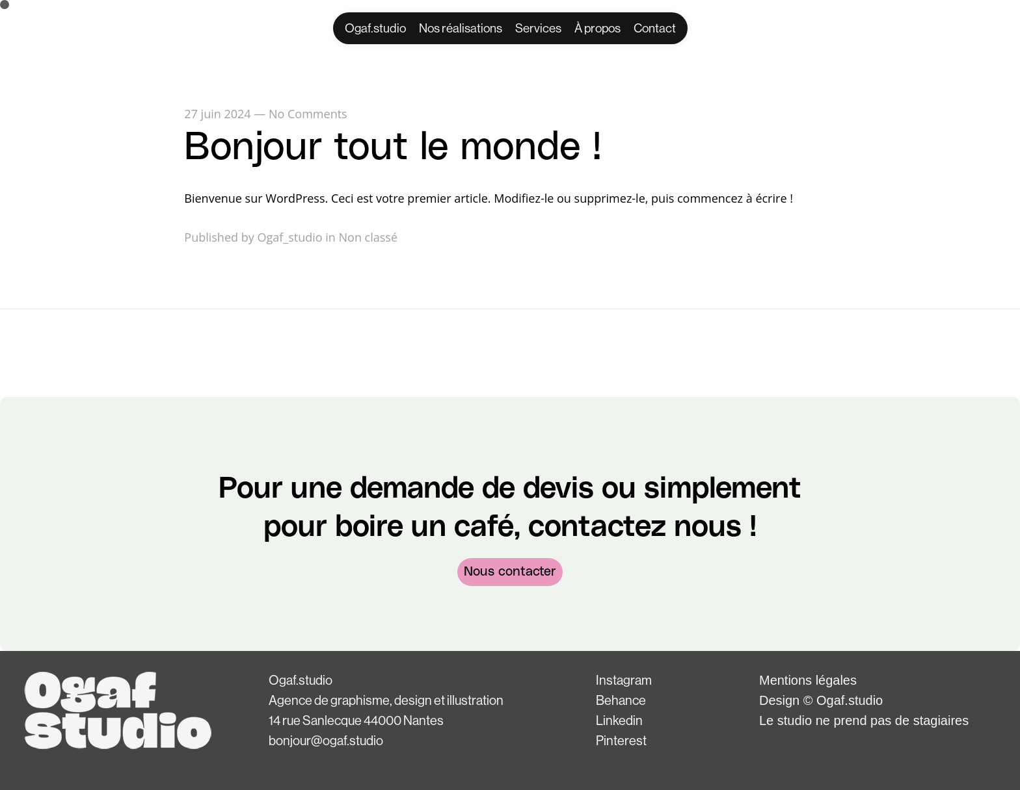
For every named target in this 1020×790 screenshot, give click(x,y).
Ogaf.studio (300, 680)
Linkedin (619, 721)
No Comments (308, 113)
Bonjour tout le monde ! (393, 147)
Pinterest (621, 741)
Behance (621, 700)
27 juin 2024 (217, 113)
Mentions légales (808, 680)
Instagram (624, 680)
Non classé (368, 237)
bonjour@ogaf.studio (326, 741)
